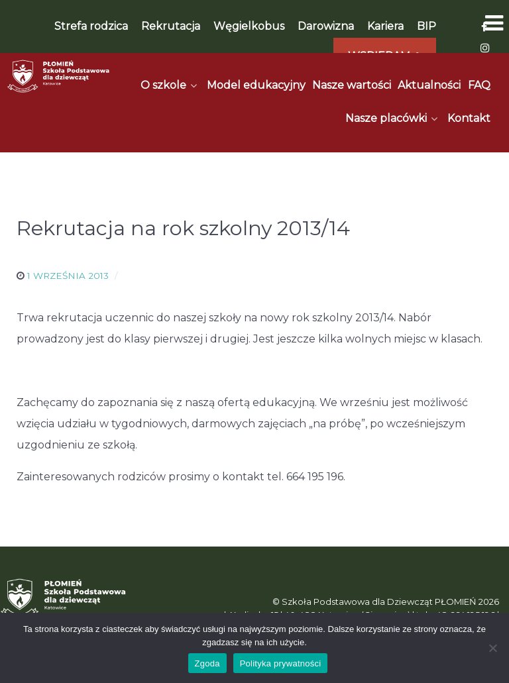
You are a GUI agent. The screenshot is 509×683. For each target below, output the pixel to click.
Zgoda (207, 663)
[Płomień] (59, 76)
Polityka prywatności (280, 663)
